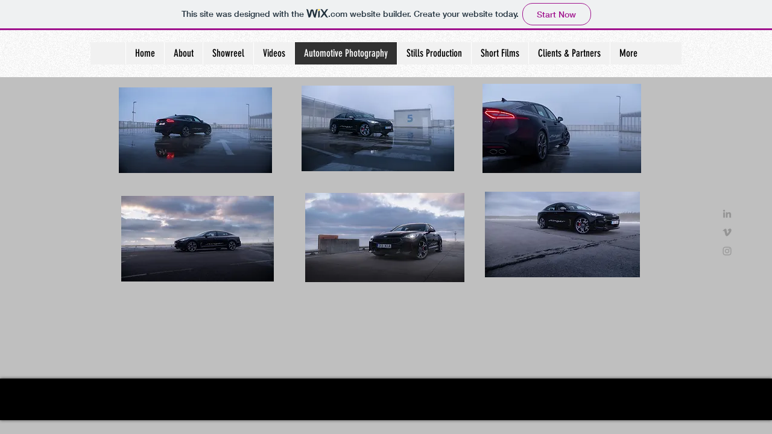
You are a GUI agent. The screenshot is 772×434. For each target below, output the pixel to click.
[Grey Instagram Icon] (727, 251)
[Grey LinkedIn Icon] (727, 213)
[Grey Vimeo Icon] (727, 232)
